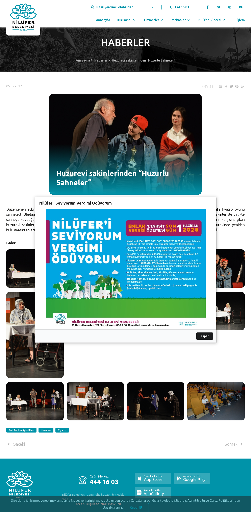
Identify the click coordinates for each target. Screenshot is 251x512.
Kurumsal (126, 20)
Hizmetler (154, 20)
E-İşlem (239, 20)
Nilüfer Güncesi (212, 20)
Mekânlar (181, 20)
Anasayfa (103, 20)
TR (151, 7)
